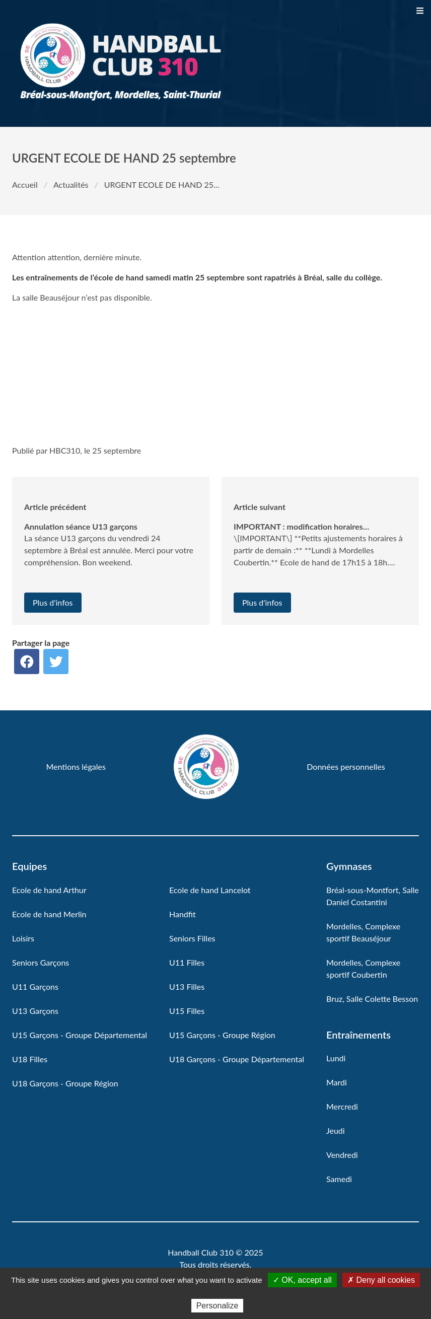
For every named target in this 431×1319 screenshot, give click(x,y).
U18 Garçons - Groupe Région (65, 1083)
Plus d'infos (53, 602)
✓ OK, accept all (302, 1280)
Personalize (217, 1305)
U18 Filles (29, 1059)
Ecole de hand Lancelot (210, 890)
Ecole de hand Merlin (49, 914)
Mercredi (342, 1106)
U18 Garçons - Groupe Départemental (236, 1059)
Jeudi (335, 1130)
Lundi (335, 1058)
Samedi (339, 1179)
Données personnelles (346, 766)
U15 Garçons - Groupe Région (222, 1035)
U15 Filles (186, 1010)
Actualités (71, 184)
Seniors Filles (192, 938)
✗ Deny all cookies (381, 1280)
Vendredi (342, 1154)
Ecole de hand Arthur (49, 890)
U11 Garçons (35, 986)
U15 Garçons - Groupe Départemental (79, 1035)
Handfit (182, 914)
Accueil (25, 184)
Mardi (336, 1082)
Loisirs (23, 938)
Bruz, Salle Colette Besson (372, 998)
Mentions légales (75, 766)
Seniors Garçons (40, 962)
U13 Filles (186, 986)
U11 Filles (186, 962)
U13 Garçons (35, 1010)
